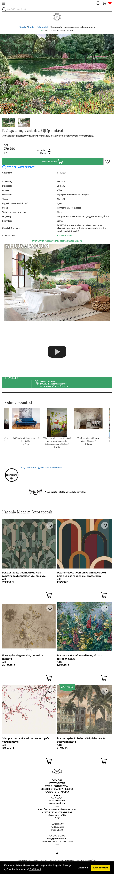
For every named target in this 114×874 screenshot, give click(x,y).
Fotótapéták (57, 783)
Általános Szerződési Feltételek (57, 809)
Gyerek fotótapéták (57, 786)
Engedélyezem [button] (100, 868)
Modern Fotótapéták (38, 27)
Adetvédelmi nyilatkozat (57, 812)
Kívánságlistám (57, 815)
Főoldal (22, 27)
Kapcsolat (57, 797)
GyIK (57, 818)
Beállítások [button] (34, 869)
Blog (57, 795)
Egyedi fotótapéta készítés (57, 789)
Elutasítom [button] (83, 868)
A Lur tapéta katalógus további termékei (65, 492)
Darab (43, 153)
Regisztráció (57, 803)
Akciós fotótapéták (57, 792)
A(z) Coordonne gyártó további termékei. (42, 467)
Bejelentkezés (57, 800)
